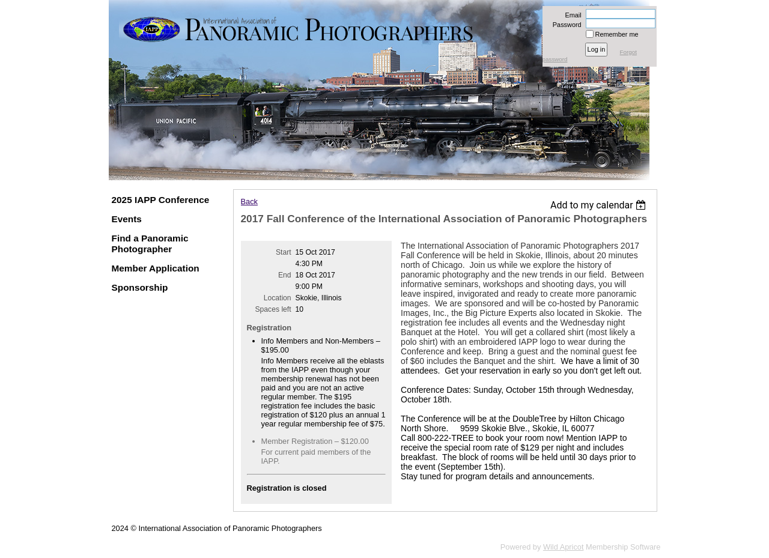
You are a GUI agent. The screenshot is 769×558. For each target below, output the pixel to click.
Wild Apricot (563, 546)
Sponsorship (140, 287)
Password (565, 24)
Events (127, 219)
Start (283, 252)
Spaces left (273, 309)
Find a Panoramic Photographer (150, 243)
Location (277, 298)
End (284, 275)
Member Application (155, 268)
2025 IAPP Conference (161, 200)
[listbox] (599, 205)
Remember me (617, 34)
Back (249, 201)
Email (571, 15)
